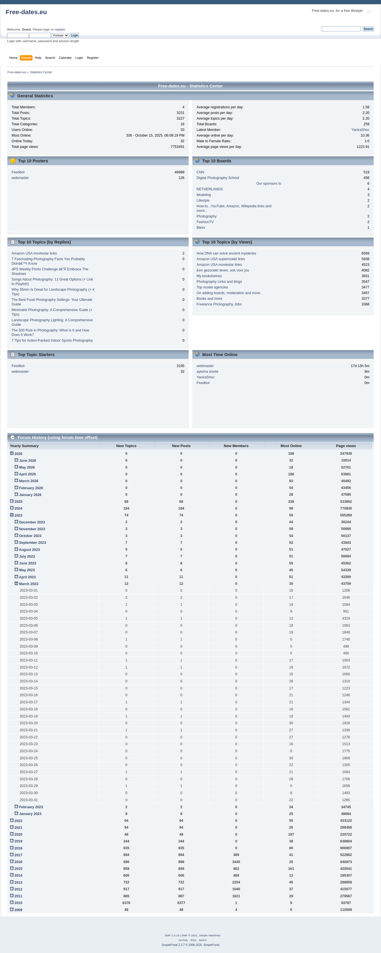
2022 (18, 821)
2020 (18, 834)
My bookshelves (209, 276)
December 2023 (32, 522)
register (60, 29)
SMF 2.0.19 (172, 935)
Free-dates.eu (26, 12)
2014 (18, 875)
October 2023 (30, 536)
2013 (18, 883)
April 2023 (27, 577)
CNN (200, 172)
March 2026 (28, 481)
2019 (18, 841)
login (46, 29)
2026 (18, 454)
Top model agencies (212, 287)
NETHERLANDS (210, 189)
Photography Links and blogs (219, 282)
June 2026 (27, 461)
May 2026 (27, 467)
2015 (18, 869)
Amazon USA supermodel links (221, 259)
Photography (207, 216)
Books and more (209, 299)
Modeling (204, 195)
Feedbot (18, 172)
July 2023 (27, 557)
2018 (18, 848)
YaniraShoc (360, 130)
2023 (18, 516)
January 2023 (30, 814)
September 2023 (32, 543)
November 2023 (32, 529)
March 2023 (28, 584)
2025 (18, 502)
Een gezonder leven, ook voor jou (223, 270)
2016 (18, 862)
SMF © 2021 (189, 935)
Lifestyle (203, 200)
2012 (18, 889)
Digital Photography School (218, 178)
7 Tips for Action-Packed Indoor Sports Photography (52, 340)
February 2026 (31, 488)
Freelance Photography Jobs (219, 304)
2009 (18, 910)
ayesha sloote (207, 372)
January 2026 (30, 495)
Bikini (201, 228)
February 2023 (31, 807)
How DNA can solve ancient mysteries (226, 253)
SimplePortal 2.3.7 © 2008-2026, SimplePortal (190, 944)
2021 (18, 828)
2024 (18, 508)
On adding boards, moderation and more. (229, 293)
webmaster (20, 178)
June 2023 (27, 563)
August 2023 (29, 550)
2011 (18, 896)
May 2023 (27, 570)
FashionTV (205, 222)
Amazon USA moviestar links (34, 253)
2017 (18, 855)
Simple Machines (210, 935)
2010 (18, 903)
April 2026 (27, 474)
